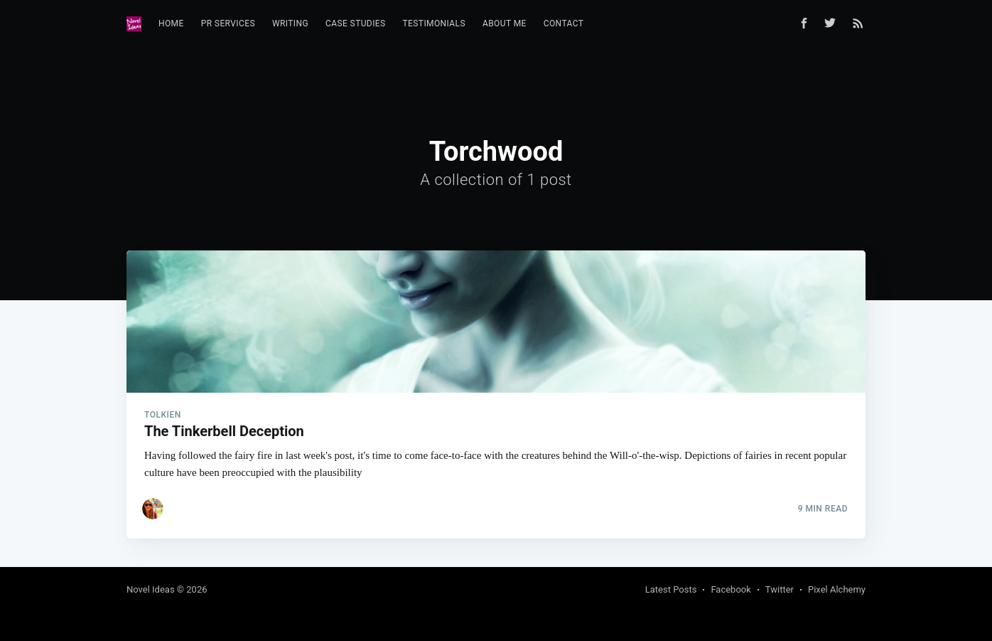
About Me (504, 23)
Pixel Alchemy (837, 589)
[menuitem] (171, 24)
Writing (290, 23)
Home (171, 23)
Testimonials (434, 23)
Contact (564, 23)
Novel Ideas (150, 589)
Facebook (730, 589)
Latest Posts (671, 589)
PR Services (228, 23)
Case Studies (355, 23)
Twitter (779, 589)
